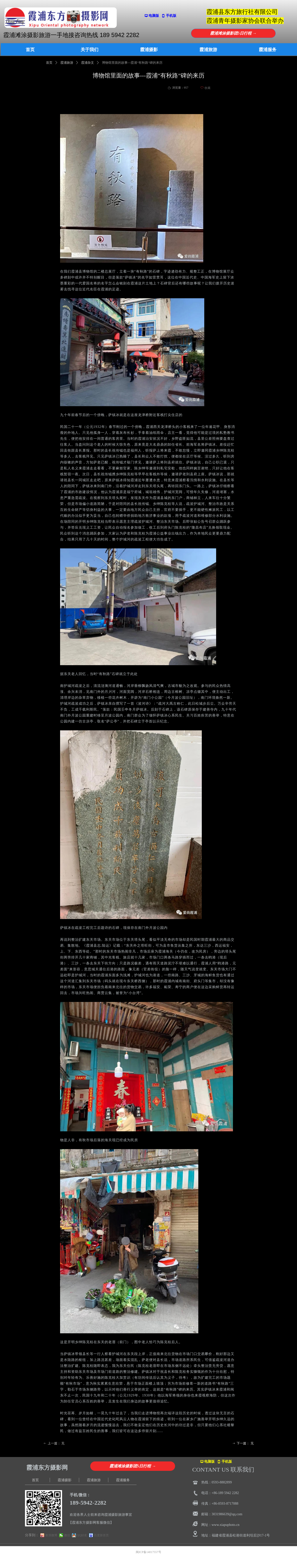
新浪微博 (51, 1535)
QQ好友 (82, 1535)
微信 (67, 1535)
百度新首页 (101, 1535)
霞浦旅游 (66, 62)
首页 (49, 62)
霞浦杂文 (87, 62)
